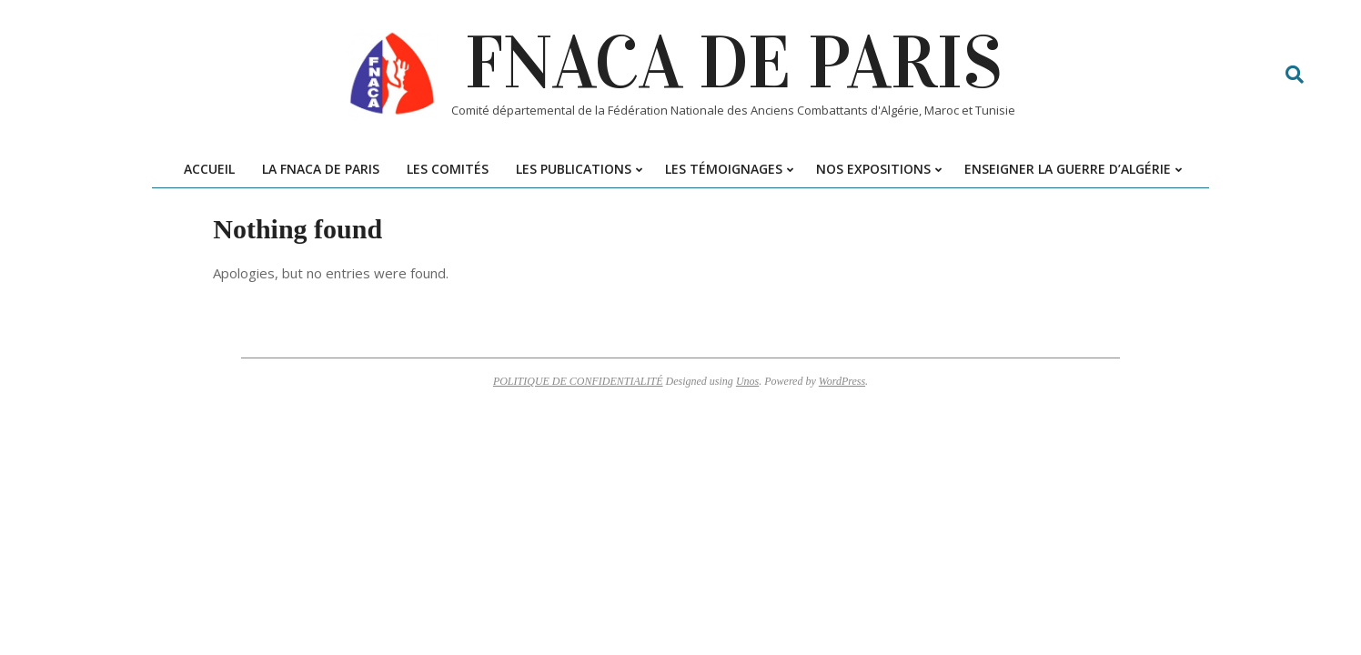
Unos (747, 381)
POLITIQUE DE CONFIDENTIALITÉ (578, 381)
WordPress (842, 381)
